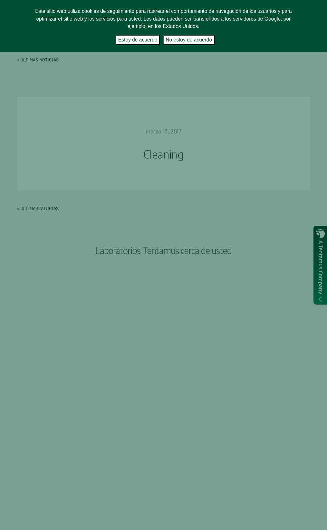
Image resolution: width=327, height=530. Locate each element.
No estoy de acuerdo (189, 39)
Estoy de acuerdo (137, 39)
